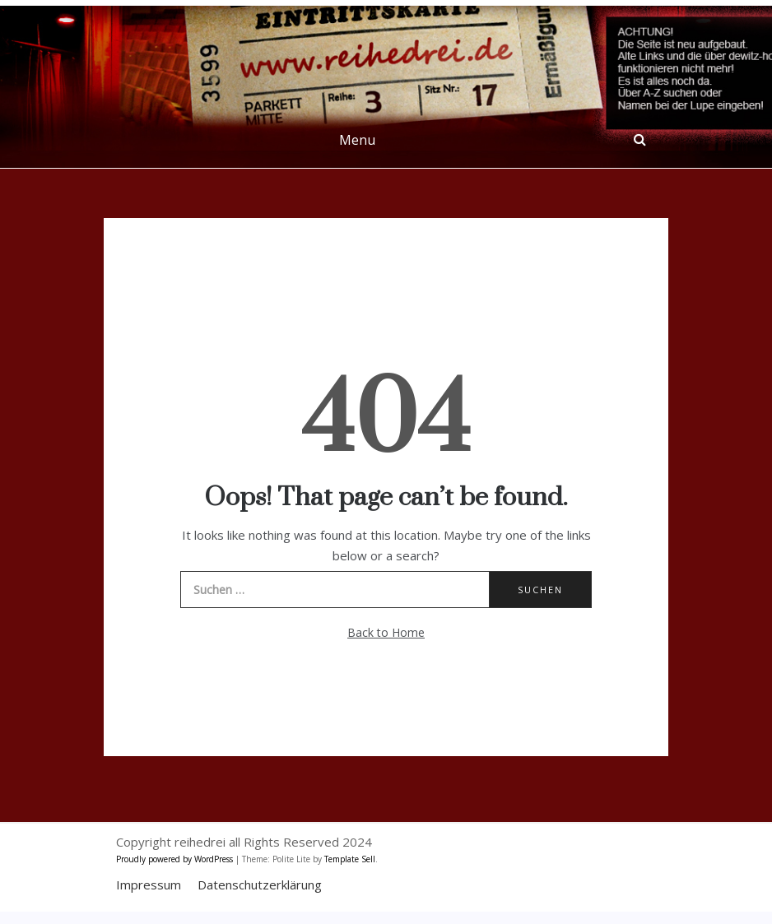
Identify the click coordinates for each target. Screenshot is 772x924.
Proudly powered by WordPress (175, 859)
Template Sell (349, 859)
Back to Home (386, 632)
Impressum (148, 884)
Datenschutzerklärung (260, 884)
